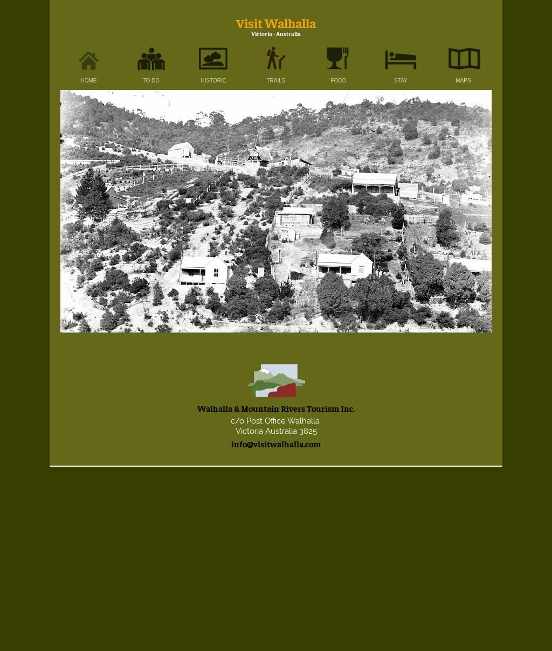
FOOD (338, 81)
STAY (401, 81)
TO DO (151, 81)
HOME (89, 81)
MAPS (463, 81)
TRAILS (275, 81)
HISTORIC (213, 81)
